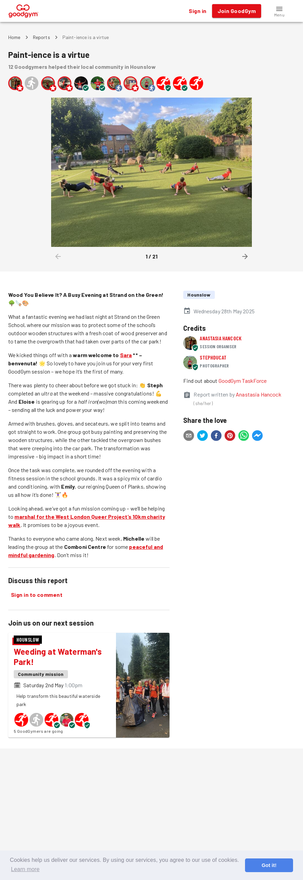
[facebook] (216, 436)
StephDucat (213, 357)
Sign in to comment (36, 595)
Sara (126, 355)
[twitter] (202, 436)
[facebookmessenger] (257, 436)
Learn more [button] (25, 869)
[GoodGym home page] (23, 10)
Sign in (197, 11)
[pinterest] (229, 436)
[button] (279, 11)
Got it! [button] (268, 865)
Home (14, 37)
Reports (41, 37)
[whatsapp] (243, 436)
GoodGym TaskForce (243, 380)
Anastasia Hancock (221, 338)
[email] (188, 436)
